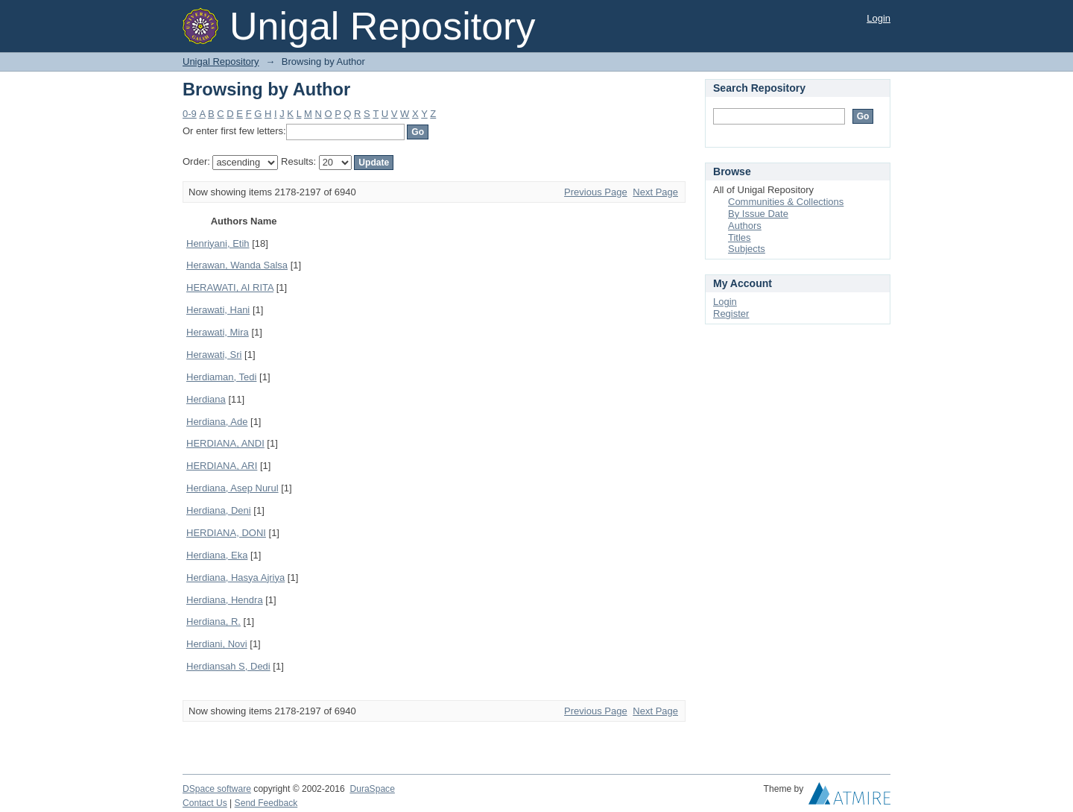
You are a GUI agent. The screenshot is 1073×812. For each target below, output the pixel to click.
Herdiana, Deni (218, 510)
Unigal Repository (221, 61)
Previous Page (595, 192)
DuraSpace (371, 789)
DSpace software (217, 789)
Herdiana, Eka (216, 555)
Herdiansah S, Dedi (228, 666)
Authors (745, 225)
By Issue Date (758, 213)
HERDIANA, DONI (226, 532)
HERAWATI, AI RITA (229, 287)
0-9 (190, 113)
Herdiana (206, 399)
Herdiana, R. (213, 621)
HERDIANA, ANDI (225, 443)
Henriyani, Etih (218, 243)
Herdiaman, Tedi (221, 377)
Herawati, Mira (217, 332)
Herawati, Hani (218, 309)
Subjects (746, 248)
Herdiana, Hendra (224, 599)
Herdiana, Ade (216, 421)
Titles (739, 237)
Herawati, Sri (213, 354)
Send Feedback (266, 803)
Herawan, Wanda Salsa (237, 265)
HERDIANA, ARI (221, 465)
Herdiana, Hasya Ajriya (235, 577)
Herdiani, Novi (216, 643)
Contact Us (205, 803)
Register (731, 313)
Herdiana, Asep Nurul (232, 488)
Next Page (655, 192)
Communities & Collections (785, 201)
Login (878, 18)
